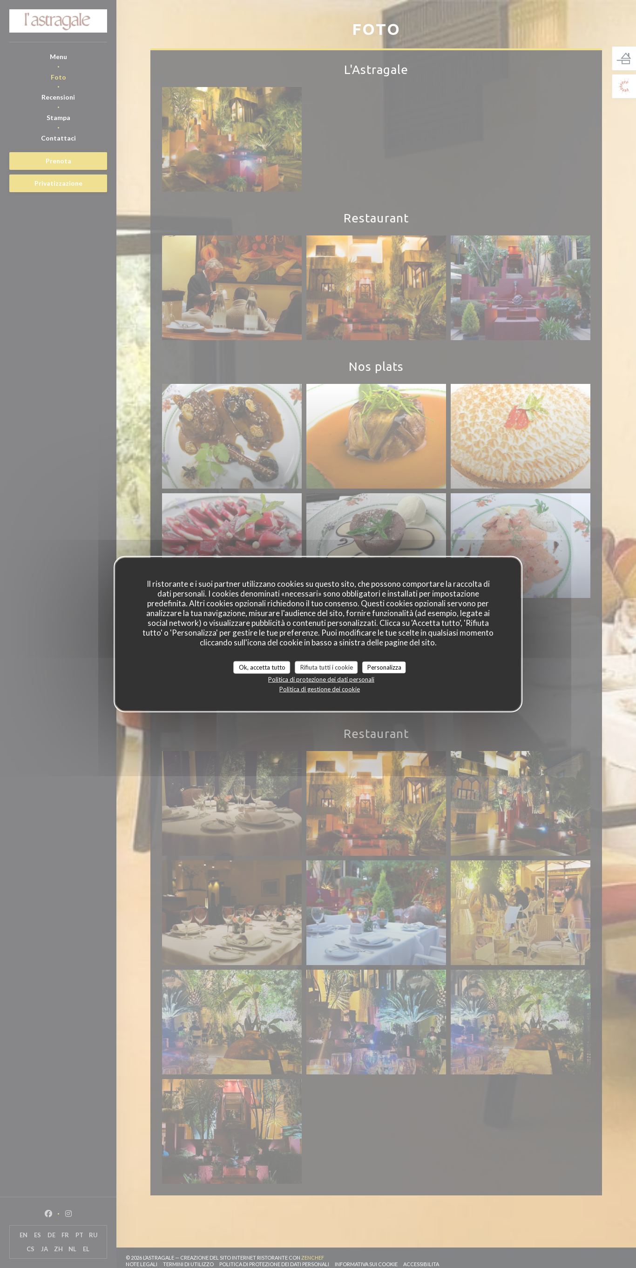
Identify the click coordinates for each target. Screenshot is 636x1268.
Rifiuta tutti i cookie (326, 667)
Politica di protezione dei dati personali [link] (321, 679)
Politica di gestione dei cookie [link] (319, 689)
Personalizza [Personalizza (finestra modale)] (384, 667)
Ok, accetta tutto (262, 667)
